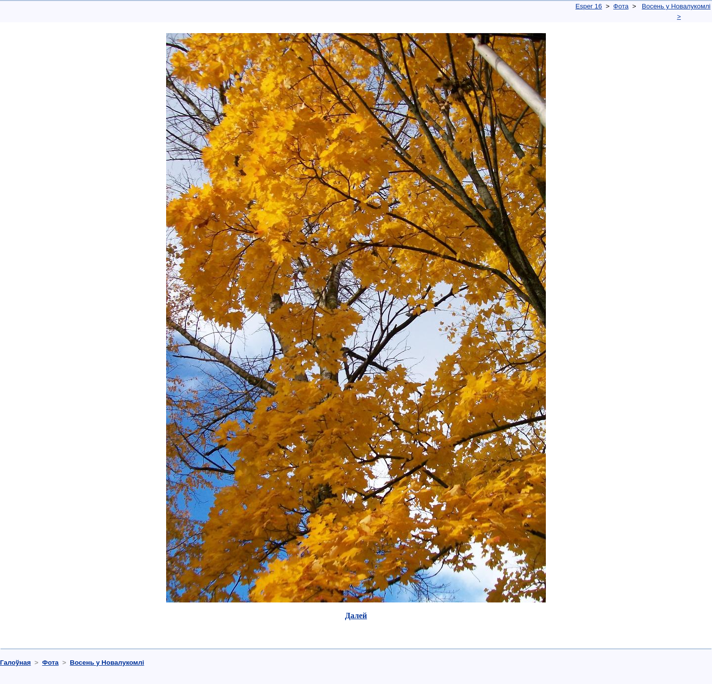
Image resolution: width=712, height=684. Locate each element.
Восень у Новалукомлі (676, 6)
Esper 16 (589, 6)
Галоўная (15, 662)
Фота (620, 6)
